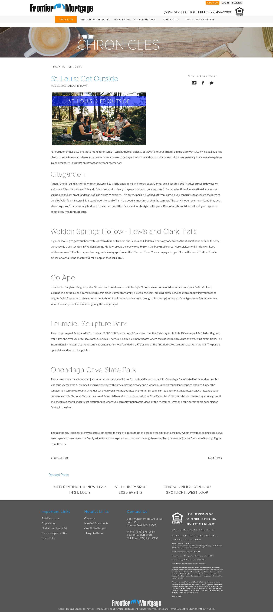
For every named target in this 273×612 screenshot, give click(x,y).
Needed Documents (96, 523)
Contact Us (171, 19)
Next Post (215, 457)
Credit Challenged (95, 528)
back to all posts (66, 66)
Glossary (89, 518)
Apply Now (66, 19)
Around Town (77, 85)
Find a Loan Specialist (54, 528)
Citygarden (68, 174)
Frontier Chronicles (200, 19)
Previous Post (59, 457)
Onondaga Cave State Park (93, 370)
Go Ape (63, 277)
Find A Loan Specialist (95, 19)
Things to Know (93, 533)
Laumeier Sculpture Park (89, 323)
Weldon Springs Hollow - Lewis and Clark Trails (124, 231)
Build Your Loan (144, 19)
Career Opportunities (54, 533)
